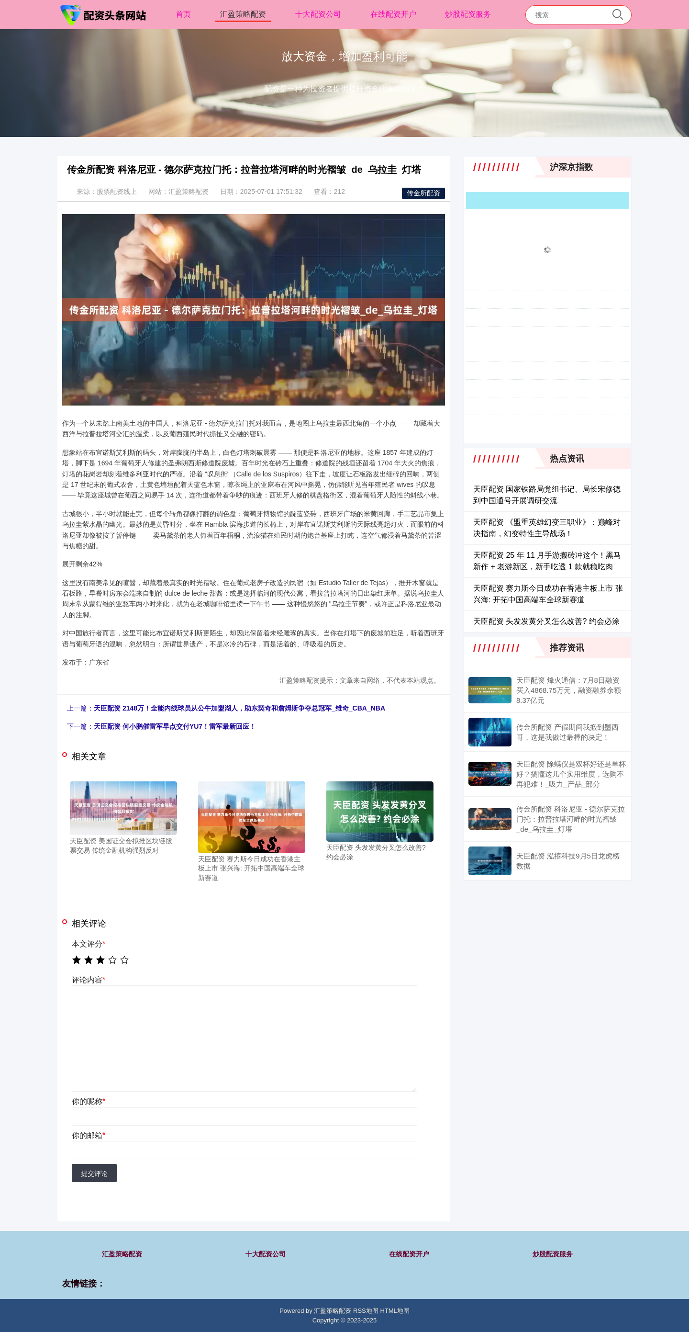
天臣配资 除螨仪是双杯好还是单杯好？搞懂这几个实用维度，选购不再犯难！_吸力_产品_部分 (571, 774)
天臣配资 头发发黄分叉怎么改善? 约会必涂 (546, 621)
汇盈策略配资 (243, 14)
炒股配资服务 (468, 14)
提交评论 (94, 1173)
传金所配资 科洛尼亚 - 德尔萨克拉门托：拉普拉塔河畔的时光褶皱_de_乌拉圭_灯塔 (570, 819)
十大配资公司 (318, 14)
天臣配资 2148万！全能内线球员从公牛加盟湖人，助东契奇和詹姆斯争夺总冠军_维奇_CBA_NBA (239, 708)
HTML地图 (394, 1310)
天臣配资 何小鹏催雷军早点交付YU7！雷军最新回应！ (175, 726)
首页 (183, 14)
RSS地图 (365, 1310)
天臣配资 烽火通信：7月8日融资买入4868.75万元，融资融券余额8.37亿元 (568, 690)
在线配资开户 (393, 14)
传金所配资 (423, 193)
